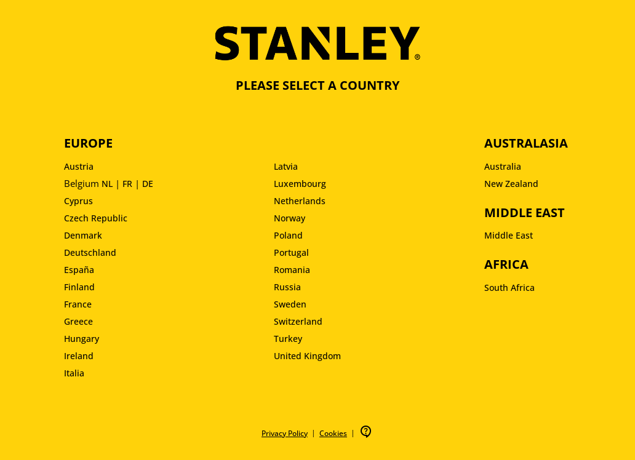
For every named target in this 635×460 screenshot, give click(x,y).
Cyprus (78, 201)
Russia (287, 287)
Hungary (81, 338)
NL (107, 183)
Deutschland (90, 252)
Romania (292, 270)
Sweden (290, 304)
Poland (288, 235)
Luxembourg (300, 183)
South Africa (509, 287)
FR (127, 183)
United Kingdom (307, 356)
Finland (79, 287)
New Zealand (511, 183)
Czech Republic (95, 218)
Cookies (333, 433)
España (79, 270)
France (78, 304)
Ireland (79, 356)
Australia (502, 166)
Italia (74, 373)
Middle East (508, 235)
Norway (289, 218)
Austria (79, 166)
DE (147, 183)
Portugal (291, 252)
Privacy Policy (285, 433)
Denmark (83, 235)
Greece (78, 321)
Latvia (286, 166)
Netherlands (299, 201)
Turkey (288, 338)
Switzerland (298, 321)
